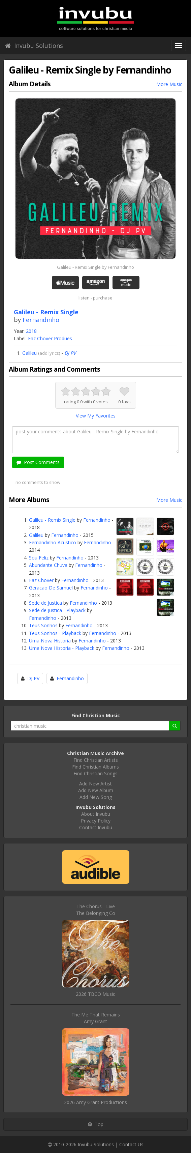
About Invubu (95, 814)
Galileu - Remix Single (52, 520)
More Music (169, 84)
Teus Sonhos (43, 625)
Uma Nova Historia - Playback (61, 648)
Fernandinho (41, 320)
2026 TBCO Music (95, 994)
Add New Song (95, 797)
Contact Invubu (95, 827)
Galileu (29, 353)
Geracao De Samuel (51, 587)
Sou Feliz (39, 557)
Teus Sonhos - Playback (55, 633)
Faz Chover (41, 580)
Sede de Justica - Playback (57, 610)
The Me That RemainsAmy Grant (95, 1018)
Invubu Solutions (34, 45)
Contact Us (131, 1144)
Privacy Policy (95, 820)
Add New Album (95, 790)
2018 (31, 331)
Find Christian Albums (95, 766)
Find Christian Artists (95, 760)
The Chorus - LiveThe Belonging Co (95, 909)
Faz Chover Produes (50, 338)
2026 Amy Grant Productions (95, 1102)
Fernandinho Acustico (52, 542)
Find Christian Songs (95, 773)
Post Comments (38, 462)
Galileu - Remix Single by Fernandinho (95, 267)
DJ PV (70, 353)
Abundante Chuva (48, 565)
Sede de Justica (45, 603)
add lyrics (49, 353)
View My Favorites (96, 415)
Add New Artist (95, 783)
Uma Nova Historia (50, 640)
